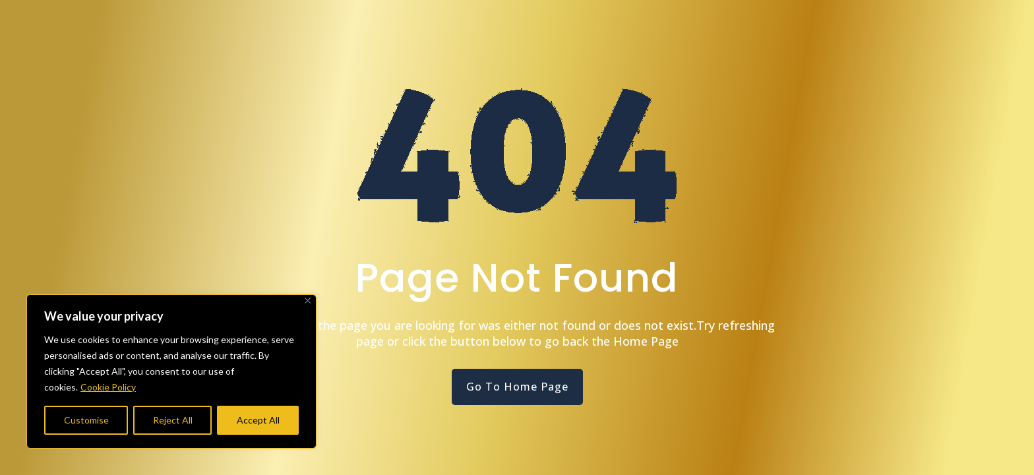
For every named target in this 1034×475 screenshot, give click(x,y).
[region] (171, 371)
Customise (86, 420)
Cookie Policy (108, 387)
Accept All (258, 420)
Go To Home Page (517, 386)
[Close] (308, 300)
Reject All (173, 420)
